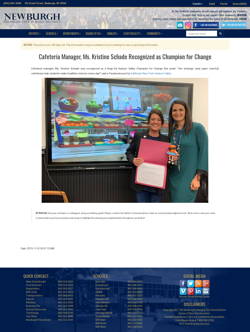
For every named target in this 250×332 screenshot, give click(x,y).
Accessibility (240, 3)
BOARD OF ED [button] (94, 33)
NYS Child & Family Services (194, 323)
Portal (223, 3)
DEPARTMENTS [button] (72, 33)
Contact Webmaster (175, 317)
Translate (197, 3)
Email (212, 3)
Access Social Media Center (194, 296)
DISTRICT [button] (35, 33)
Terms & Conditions (198, 317)
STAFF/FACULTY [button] (132, 33)
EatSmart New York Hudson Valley (151, 73)
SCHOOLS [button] (52, 33)
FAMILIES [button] (112, 33)
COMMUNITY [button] (154, 33)
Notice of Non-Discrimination (194, 313)
